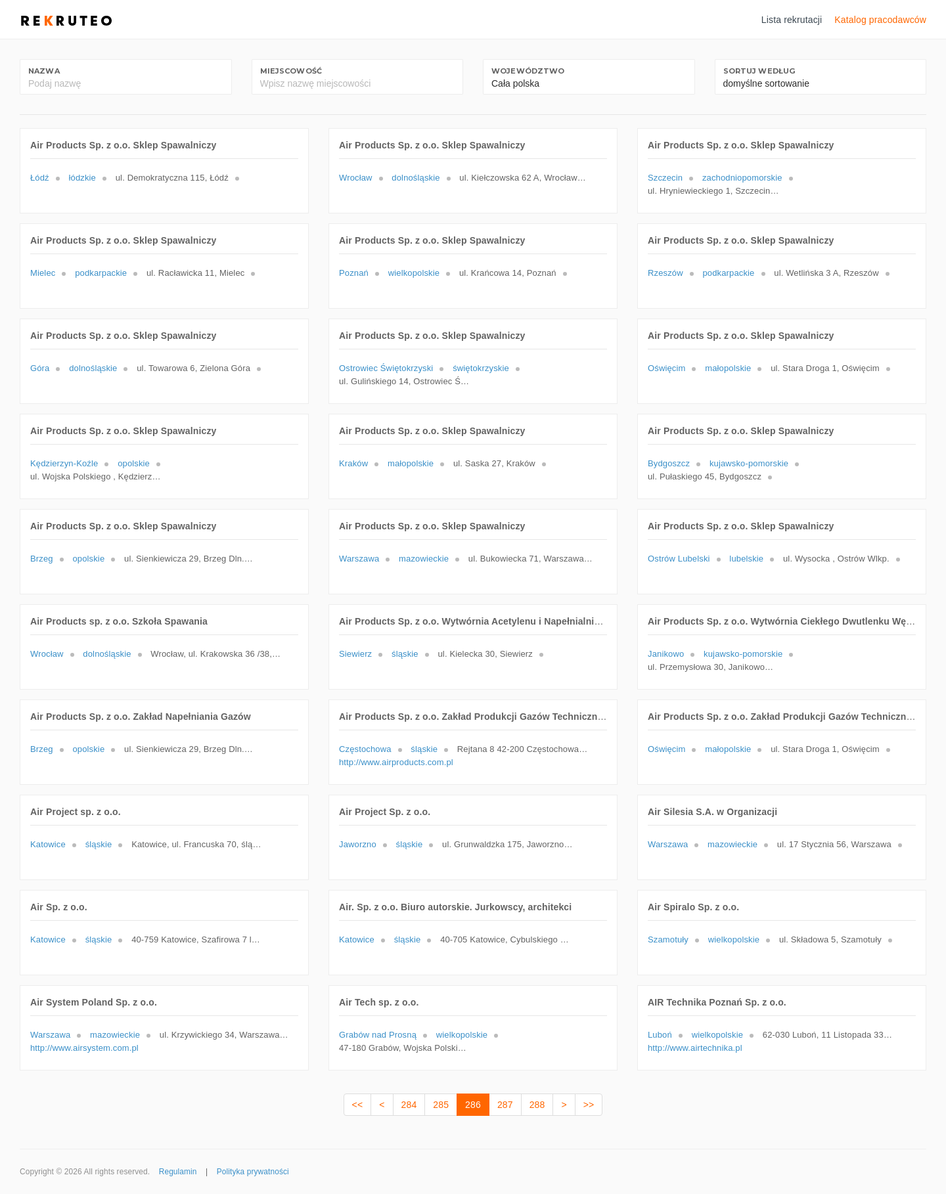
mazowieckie (424, 559)
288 (537, 1104)
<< (357, 1104)
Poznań (354, 273)
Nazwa (44, 71)
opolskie (134, 463)
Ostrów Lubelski (679, 559)
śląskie (405, 654)
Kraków (353, 463)
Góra (39, 368)
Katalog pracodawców (880, 19)
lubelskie (746, 559)
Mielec (42, 273)
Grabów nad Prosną (378, 1035)
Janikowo (666, 654)
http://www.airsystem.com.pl (84, 1048)
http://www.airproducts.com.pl (396, 762)
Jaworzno (357, 844)
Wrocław (355, 178)
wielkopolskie (413, 273)
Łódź (39, 178)
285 (441, 1104)
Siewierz (355, 654)
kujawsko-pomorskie (749, 463)
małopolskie (728, 368)
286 (473, 1104)
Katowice (48, 844)
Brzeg (41, 559)
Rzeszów (665, 273)
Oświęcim (666, 368)
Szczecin (665, 178)
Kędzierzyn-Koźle (64, 463)
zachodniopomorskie (742, 178)
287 (505, 1104)
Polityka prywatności (253, 1171)
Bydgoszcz (669, 463)
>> (589, 1104)
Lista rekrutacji (791, 19)
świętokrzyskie (481, 368)
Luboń (660, 1035)
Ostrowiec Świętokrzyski (386, 368)
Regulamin (178, 1171)
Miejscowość (291, 71)
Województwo (528, 71)
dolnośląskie (415, 178)
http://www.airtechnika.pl (695, 1048)
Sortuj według (759, 71)
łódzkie (82, 178)
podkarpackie (101, 273)
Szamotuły (668, 939)
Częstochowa (365, 749)
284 (409, 1104)
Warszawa (359, 559)
